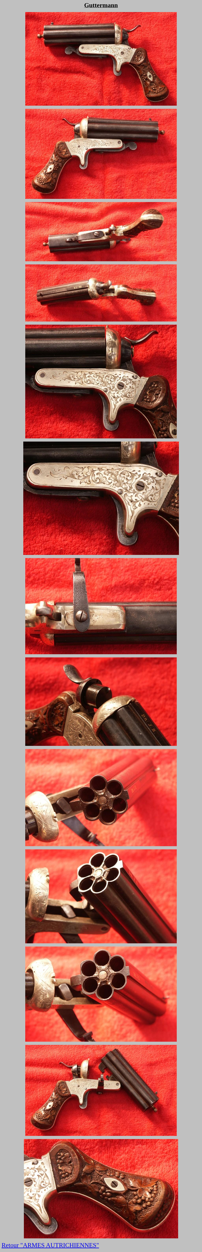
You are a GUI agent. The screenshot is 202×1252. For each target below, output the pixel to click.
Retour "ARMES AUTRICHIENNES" (50, 1245)
